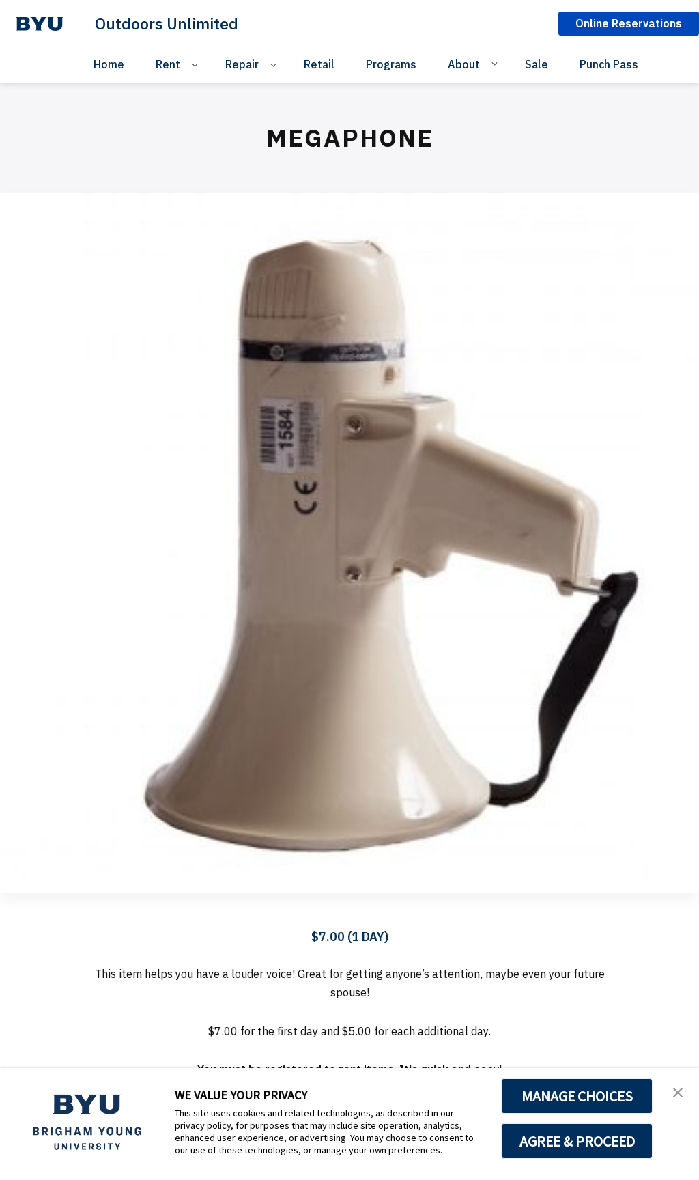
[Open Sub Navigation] (197, 64)
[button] (676, 1092)
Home (109, 64)
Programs (391, 64)
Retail (319, 64)
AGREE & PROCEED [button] (577, 1141)
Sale (536, 64)
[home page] (39, 24)
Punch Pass (609, 64)
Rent (168, 64)
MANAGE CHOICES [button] (577, 1096)
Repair (242, 64)
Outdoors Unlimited (169, 23)
